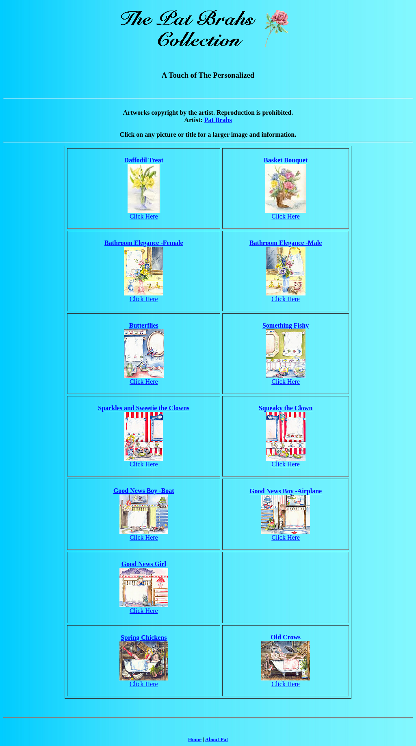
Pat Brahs (218, 119)
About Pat (216, 739)
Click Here (144, 216)
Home (195, 739)
